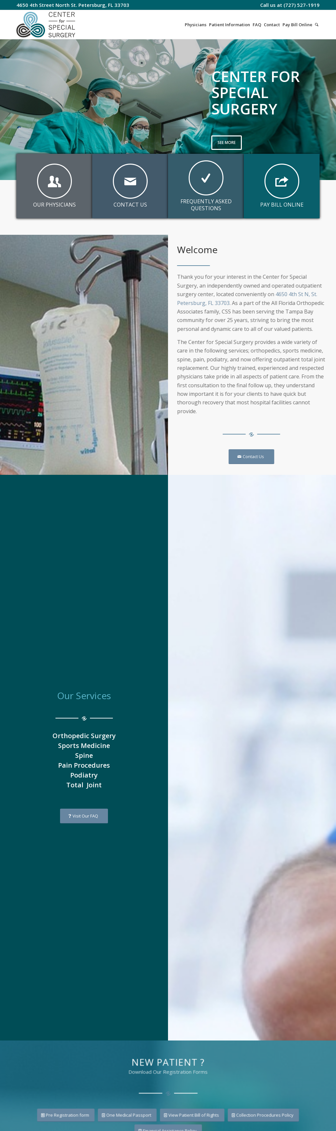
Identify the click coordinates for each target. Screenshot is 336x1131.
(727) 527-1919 (302, 5)
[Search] (317, 24)
